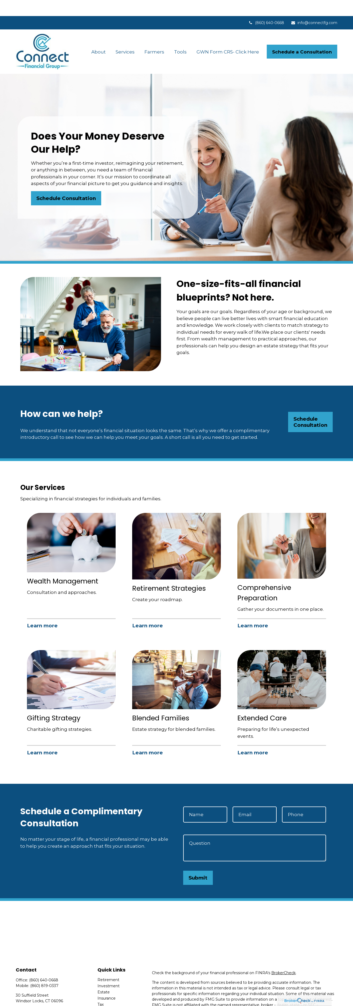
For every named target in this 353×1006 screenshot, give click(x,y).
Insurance (106, 982)
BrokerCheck (283, 956)
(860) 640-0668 (266, 6)
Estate (103, 976)
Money (104, 994)
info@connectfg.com (314, 6)
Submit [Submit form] (198, 862)
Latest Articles (110, 1000)
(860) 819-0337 (44, 969)
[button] (98, 35)
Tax (100, 988)
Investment (108, 969)
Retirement (108, 963)
